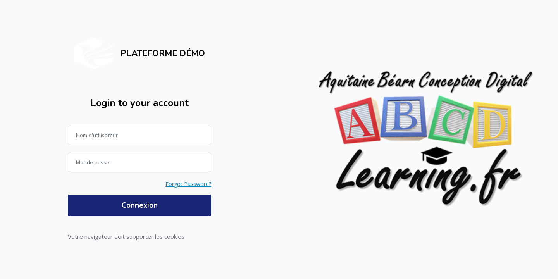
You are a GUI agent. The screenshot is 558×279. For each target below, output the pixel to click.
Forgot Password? (188, 184)
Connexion (140, 205)
